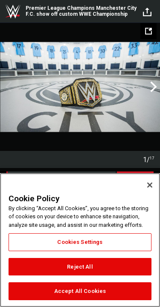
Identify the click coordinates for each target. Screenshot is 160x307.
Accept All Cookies (80, 291)
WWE (13, 11)
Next (152, 87)
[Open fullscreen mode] (148, 31)
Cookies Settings (79, 242)
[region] (80, 240)
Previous (7, 87)
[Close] (149, 185)
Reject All (80, 267)
